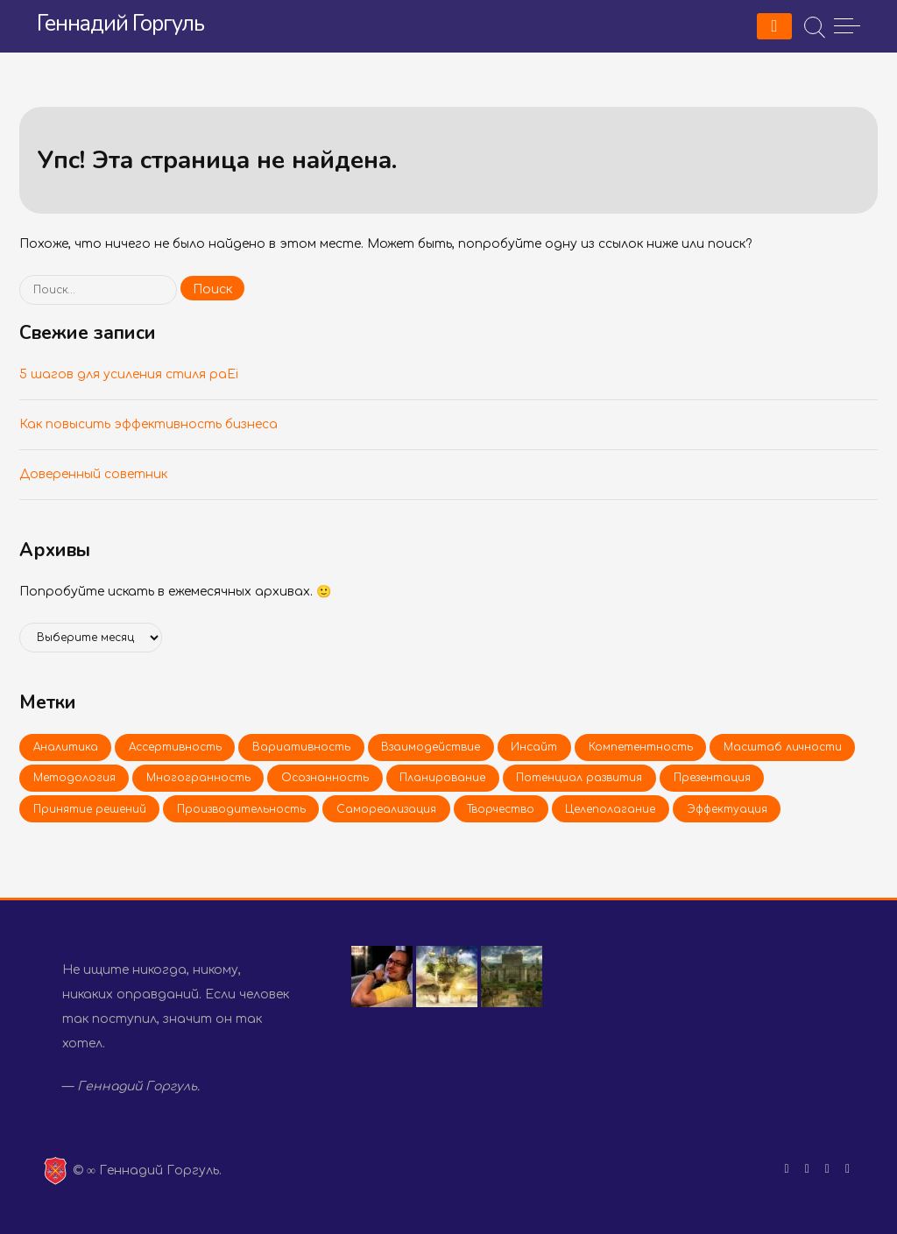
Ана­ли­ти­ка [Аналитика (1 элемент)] (65, 747)
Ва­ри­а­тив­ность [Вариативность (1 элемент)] (301, 747)
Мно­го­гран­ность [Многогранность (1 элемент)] (198, 778)
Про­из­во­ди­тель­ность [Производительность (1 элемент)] (241, 809)
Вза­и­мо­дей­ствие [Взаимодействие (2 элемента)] (430, 747)
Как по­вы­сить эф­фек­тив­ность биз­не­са (148, 424)
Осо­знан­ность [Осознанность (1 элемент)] (325, 778)
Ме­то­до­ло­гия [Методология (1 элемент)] (74, 778)
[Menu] (774, 26)
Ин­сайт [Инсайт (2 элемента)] (534, 747)
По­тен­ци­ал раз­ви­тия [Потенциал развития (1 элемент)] (579, 778)
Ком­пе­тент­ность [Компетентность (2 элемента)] (641, 747)
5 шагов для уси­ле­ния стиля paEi (128, 374)
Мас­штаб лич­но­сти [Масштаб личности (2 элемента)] (783, 747)
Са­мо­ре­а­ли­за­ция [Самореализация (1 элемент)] (386, 809)
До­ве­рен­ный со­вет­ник (93, 474)
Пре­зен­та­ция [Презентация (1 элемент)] (712, 778)
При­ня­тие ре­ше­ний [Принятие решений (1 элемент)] (89, 809)
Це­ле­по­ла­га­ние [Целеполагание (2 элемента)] (610, 809)
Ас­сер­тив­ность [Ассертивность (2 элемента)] (175, 747)
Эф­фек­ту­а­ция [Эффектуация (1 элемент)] (727, 809)
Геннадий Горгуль (120, 24)
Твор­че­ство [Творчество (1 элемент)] (500, 809)
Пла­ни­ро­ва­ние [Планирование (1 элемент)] (442, 778)
